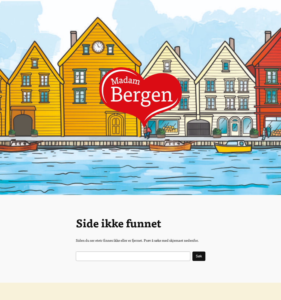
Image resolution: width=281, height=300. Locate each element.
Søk (199, 256)
